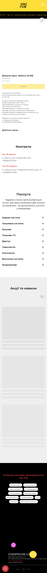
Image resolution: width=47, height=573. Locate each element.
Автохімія (14, 501)
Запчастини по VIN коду (28, 501)
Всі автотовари (16, 485)
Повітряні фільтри (30, 493)
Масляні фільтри (15, 493)
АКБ (37, 497)
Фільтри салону (12, 497)
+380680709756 (9, 172)
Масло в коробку (15, 489)
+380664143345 (9, 161)
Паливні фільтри (26, 497)
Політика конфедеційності (15, 560)
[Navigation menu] (42, 4)
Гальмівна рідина (30, 489)
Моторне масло (30, 485)
